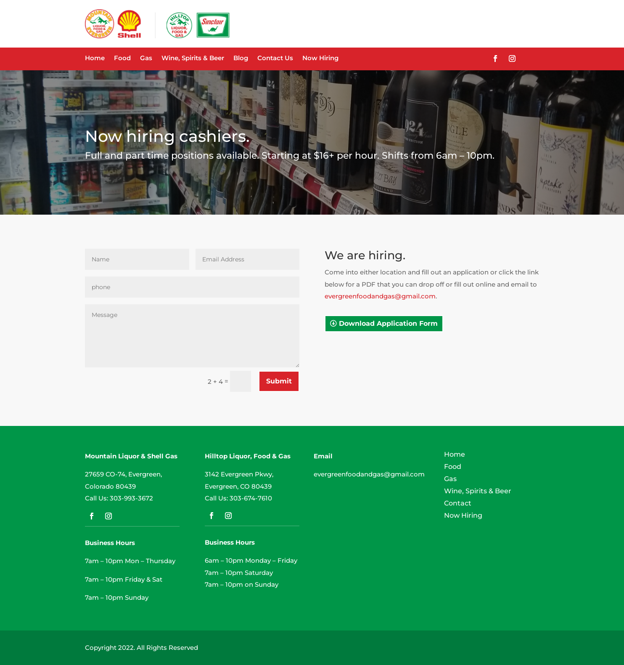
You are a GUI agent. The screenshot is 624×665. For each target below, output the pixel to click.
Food (122, 58)
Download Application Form (388, 323)
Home (95, 58)
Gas (146, 58)
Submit (279, 381)
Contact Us (275, 58)
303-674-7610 (251, 498)
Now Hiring (320, 58)
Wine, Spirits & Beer (192, 58)
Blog (240, 58)
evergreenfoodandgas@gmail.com (380, 296)
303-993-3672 (131, 498)
